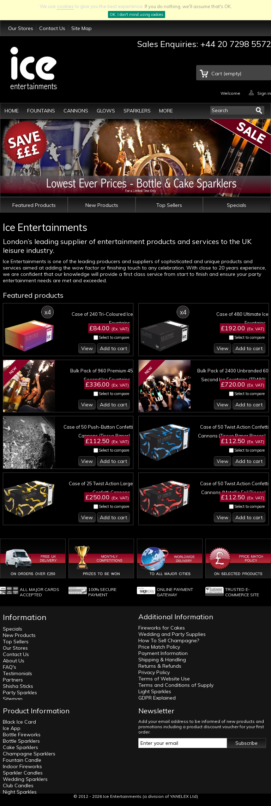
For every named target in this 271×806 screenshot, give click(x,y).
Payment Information (163, 653)
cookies (65, 6)
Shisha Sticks (18, 686)
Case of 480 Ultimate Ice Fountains (242, 318)
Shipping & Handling (162, 659)
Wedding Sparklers (25, 779)
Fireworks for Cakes (161, 628)
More (166, 111)
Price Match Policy (159, 647)
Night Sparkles (20, 792)
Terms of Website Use (164, 678)
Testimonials (17, 673)
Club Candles (18, 785)
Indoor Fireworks (22, 766)
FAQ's (9, 667)
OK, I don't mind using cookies (136, 14)
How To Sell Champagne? (168, 640)
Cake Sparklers (20, 747)
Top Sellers (169, 205)
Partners (13, 680)
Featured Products (34, 205)
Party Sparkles (20, 692)
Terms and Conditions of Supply (175, 685)
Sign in (264, 93)
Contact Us (52, 28)
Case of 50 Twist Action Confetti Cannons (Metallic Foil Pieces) (234, 488)
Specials (236, 205)
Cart (226, 73)
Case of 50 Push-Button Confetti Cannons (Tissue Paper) (98, 431)
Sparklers (137, 111)
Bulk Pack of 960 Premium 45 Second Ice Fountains (101, 375)
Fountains (41, 111)
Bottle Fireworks (22, 734)
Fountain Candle (22, 760)
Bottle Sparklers (21, 741)
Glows (106, 111)
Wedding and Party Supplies (172, 634)
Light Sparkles (154, 691)
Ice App (11, 728)
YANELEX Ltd (183, 796)
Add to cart (113, 348)
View (87, 348)
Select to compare (114, 337)
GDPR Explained (157, 698)
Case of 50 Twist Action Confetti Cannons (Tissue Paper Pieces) (233, 431)
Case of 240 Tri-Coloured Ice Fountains (102, 318)
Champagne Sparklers (29, 753)
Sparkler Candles (23, 773)
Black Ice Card (19, 722)
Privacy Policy (154, 672)
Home (12, 111)
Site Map (81, 28)
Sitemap (13, 699)
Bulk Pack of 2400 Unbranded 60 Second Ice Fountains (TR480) (233, 375)
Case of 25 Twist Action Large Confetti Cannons (101, 488)
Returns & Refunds (159, 666)
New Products (101, 205)
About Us (13, 660)
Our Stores (20, 28)
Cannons (76, 111)
